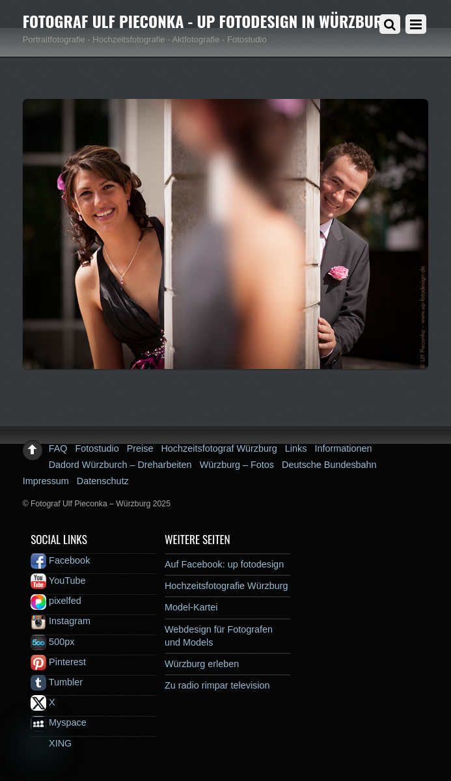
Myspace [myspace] (59, 722)
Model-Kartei (191, 607)
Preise (140, 448)
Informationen (343, 448)
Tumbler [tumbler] (57, 682)
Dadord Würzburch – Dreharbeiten (120, 464)
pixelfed (56, 601)
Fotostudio (96, 448)
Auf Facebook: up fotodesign (224, 564)
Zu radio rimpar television (217, 685)
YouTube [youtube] (58, 580)
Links (296, 448)
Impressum (46, 481)
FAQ (58, 448)
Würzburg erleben (202, 664)
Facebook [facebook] (60, 560)
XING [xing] (51, 743)
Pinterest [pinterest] (58, 662)
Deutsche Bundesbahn (329, 464)
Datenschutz (103, 481)
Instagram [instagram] (60, 621)
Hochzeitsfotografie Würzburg (226, 586)
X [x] (43, 702)
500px (52, 642)
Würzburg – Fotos (237, 464)
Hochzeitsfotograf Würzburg (219, 448)
